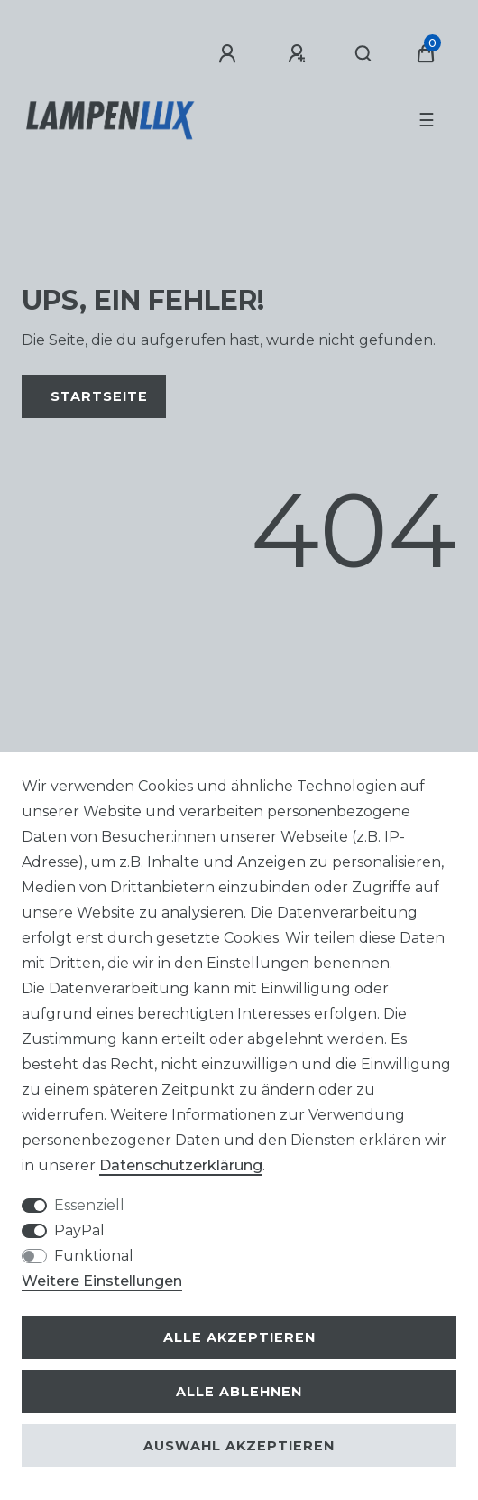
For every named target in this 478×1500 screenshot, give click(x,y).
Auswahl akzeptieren (239, 1446)
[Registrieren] (299, 54)
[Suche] (364, 54)
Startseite (99, 396)
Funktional (93, 1255)
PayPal (79, 1230)
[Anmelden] (230, 54)
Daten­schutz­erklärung (180, 1165)
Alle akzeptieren (239, 1337)
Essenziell (89, 1205)
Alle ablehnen (239, 1392)
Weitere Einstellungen (102, 1281)
